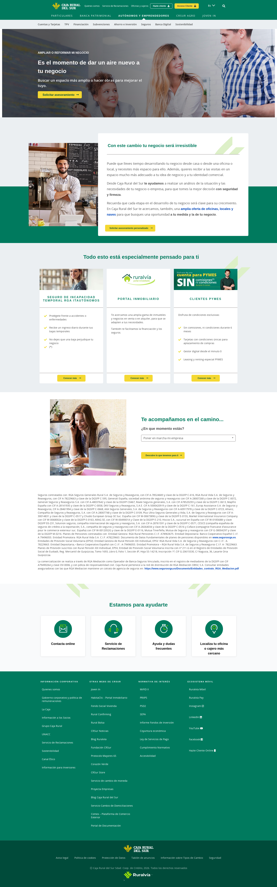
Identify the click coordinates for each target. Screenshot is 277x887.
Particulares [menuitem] (62, 15)
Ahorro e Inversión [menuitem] (125, 24)
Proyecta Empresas (102, 789)
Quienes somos (51, 689)
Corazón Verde (99, 764)
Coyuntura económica (153, 731)
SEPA (143, 714)
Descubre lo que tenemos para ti (162, 455)
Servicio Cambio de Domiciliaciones (112, 805)
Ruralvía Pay (196, 697)
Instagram (198, 707)
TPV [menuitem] (66, 24)
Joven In (95, 689)
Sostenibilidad (50, 751)
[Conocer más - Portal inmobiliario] (138, 279)
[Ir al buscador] (223, 6)
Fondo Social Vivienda (104, 706)
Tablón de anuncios (143, 857)
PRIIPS (143, 697)
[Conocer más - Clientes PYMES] (205, 279)
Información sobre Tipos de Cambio (182, 857)
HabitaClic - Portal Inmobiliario (109, 697)
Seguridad (215, 857)
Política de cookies (85, 857)
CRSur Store (98, 772)
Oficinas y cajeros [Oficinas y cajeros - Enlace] (139, 5)
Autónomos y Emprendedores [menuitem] (143, 15)
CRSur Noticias (99, 731)
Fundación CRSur (101, 747)
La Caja (46, 709)
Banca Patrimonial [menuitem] (95, 15)
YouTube (197, 729)
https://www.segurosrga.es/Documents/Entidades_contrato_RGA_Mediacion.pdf (192, 568)
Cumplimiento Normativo (155, 747)
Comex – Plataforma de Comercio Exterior (110, 815)
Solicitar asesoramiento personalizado (129, 228)
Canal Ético (48, 759)
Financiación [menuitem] (81, 24)
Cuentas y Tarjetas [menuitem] (49, 24)
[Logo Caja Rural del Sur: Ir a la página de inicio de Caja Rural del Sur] (66, 6)
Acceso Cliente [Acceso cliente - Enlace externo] (184, 5)
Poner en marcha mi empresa (163, 438)
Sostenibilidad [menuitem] (184, 24)
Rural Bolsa (97, 722)
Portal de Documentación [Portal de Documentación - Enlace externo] (106, 825)
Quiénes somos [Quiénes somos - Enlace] (92, 5)
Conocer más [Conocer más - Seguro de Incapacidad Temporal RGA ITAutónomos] (70, 378)
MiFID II (144, 689)
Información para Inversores (58, 767)
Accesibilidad (148, 755)
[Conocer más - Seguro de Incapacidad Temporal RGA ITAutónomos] (71, 279)
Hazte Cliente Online (204, 751)
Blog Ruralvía (99, 739)
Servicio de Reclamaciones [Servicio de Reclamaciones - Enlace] (115, 5)
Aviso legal (62, 857)
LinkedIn (197, 718)
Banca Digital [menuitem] (163, 24)
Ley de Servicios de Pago (154, 739)
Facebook (197, 740)
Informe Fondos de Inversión (157, 722)
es (209, 5)
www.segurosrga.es (224, 537)
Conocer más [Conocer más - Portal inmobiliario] (138, 378)
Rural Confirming (101, 714)
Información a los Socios (56, 717)
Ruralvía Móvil (197, 689)
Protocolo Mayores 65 (103, 755)
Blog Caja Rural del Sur (104, 797)
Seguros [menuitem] (146, 24)
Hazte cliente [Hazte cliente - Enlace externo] (159, 5)
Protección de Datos (113, 857)
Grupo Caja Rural (52, 726)
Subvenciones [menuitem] (101, 24)
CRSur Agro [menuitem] (185, 15)
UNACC (46, 734)
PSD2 (143, 706)
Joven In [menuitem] (209, 15)
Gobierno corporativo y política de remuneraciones (62, 699)
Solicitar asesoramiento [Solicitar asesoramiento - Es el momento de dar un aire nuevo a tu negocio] (59, 95)
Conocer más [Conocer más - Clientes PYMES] (205, 378)
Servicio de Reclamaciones (57, 742)
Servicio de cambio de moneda (109, 780)
